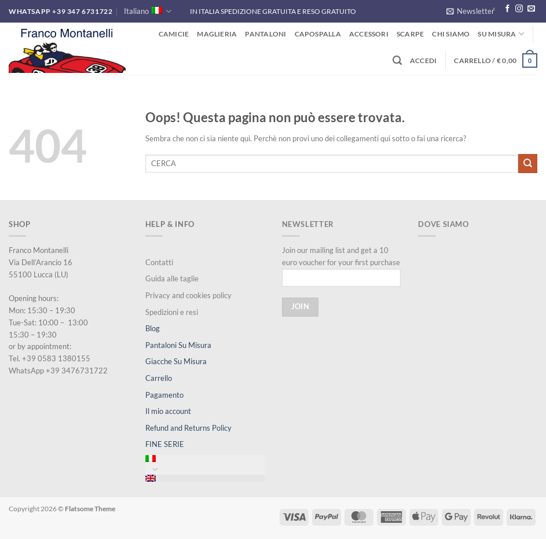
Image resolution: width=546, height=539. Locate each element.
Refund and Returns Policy (188, 427)
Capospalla (318, 34)
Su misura (501, 33)
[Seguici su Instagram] (519, 9)
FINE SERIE (164, 444)
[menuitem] (205, 458)
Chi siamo (451, 34)
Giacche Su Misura (176, 361)
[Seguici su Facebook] (507, 9)
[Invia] (527, 163)
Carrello (158, 378)
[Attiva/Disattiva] (155, 469)
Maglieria (217, 34)
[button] (470, 11)
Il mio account (168, 411)
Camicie (174, 34)
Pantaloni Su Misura (178, 345)
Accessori (369, 34)
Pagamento (164, 394)
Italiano (147, 11)
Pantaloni (265, 34)
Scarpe (410, 34)
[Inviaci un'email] (531, 9)
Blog (152, 328)
